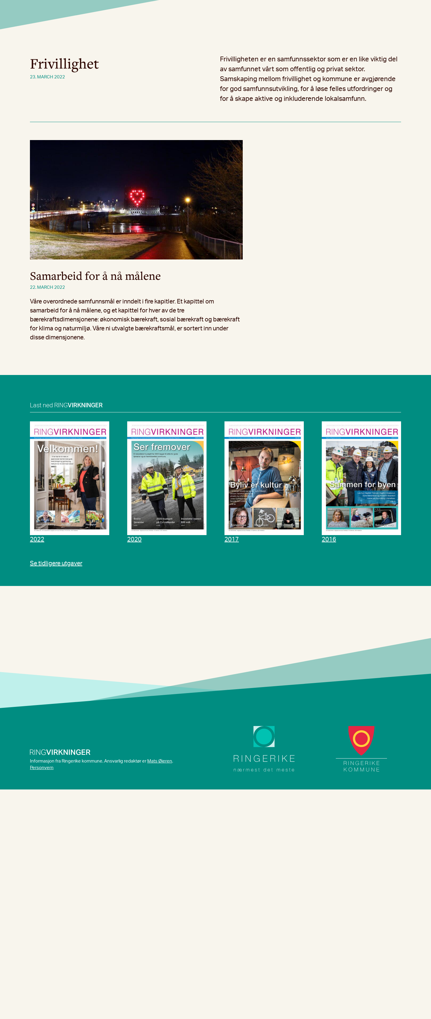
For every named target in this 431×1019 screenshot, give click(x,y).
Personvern (42, 768)
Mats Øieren (159, 761)
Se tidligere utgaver (56, 564)
